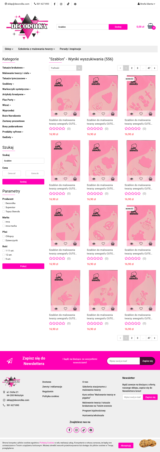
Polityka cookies (50, 396)
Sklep (9, 48)
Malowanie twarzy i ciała (16, 73)
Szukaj (23, 181)
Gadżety (7, 137)
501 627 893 (13, 405)
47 (149, 68)
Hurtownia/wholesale (93, 415)
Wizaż (6, 105)
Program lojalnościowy (93, 410)
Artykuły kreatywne (13, 94)
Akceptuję (126, 445)
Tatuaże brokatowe (13, 67)
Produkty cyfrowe (12, 131)
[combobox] (65, 68)
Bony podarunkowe (12, 126)
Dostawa (46, 382)
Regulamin (47, 391)
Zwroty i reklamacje (52, 386)
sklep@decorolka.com (18, 400)
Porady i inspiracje (70, 48)
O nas (85, 382)
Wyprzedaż (8, 110)
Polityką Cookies (47, 443)
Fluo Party (8, 99)
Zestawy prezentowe (13, 121)
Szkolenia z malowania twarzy (36, 48)
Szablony (8, 83)
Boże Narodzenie (11, 115)
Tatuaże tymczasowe (14, 78)
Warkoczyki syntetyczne (16, 89)
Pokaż (23, 266)
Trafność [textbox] (55, 68)
